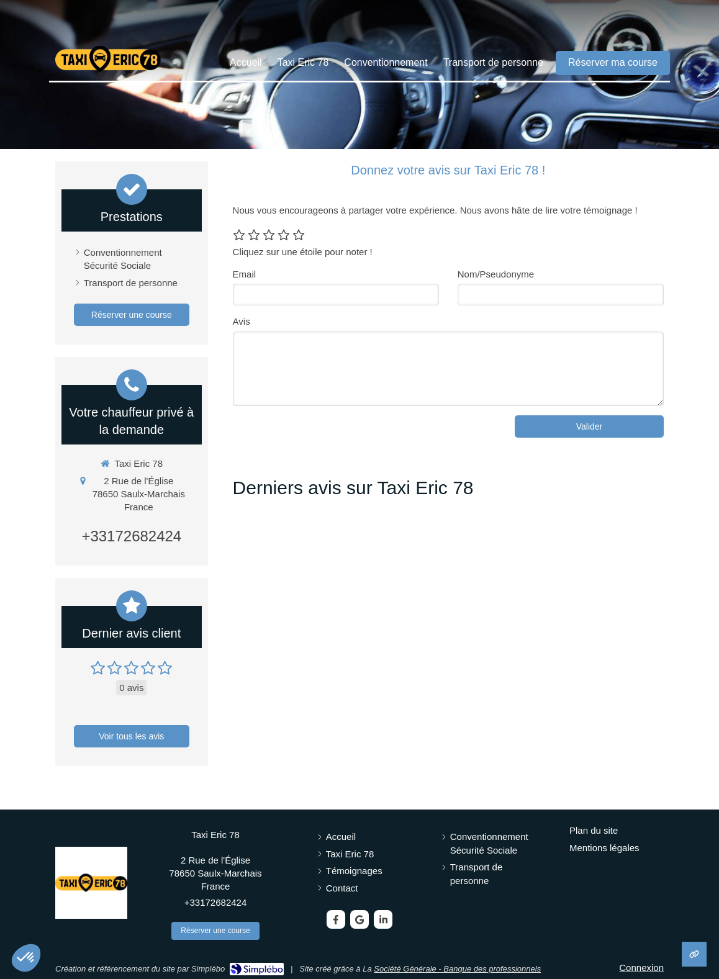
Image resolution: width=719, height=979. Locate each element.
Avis (241, 321)
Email (244, 274)
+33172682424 (131, 536)
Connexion (641, 967)
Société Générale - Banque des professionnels (457, 968)
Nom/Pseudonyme (496, 274)
